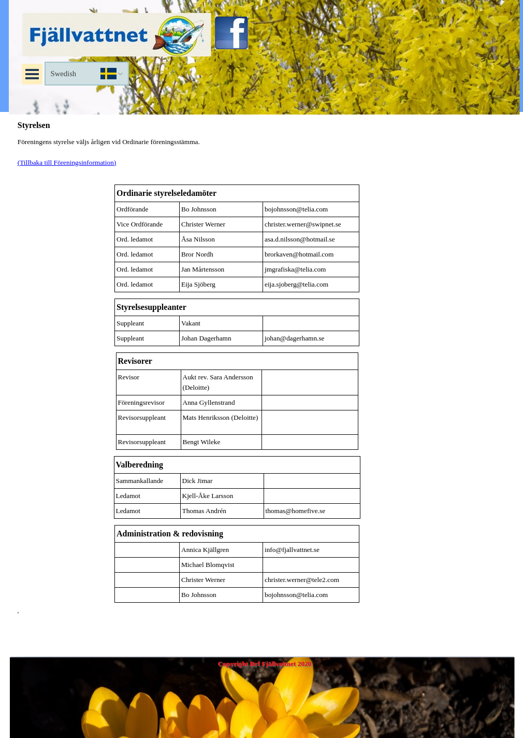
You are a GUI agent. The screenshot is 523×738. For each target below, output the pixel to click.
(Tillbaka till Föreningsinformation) (67, 162)
